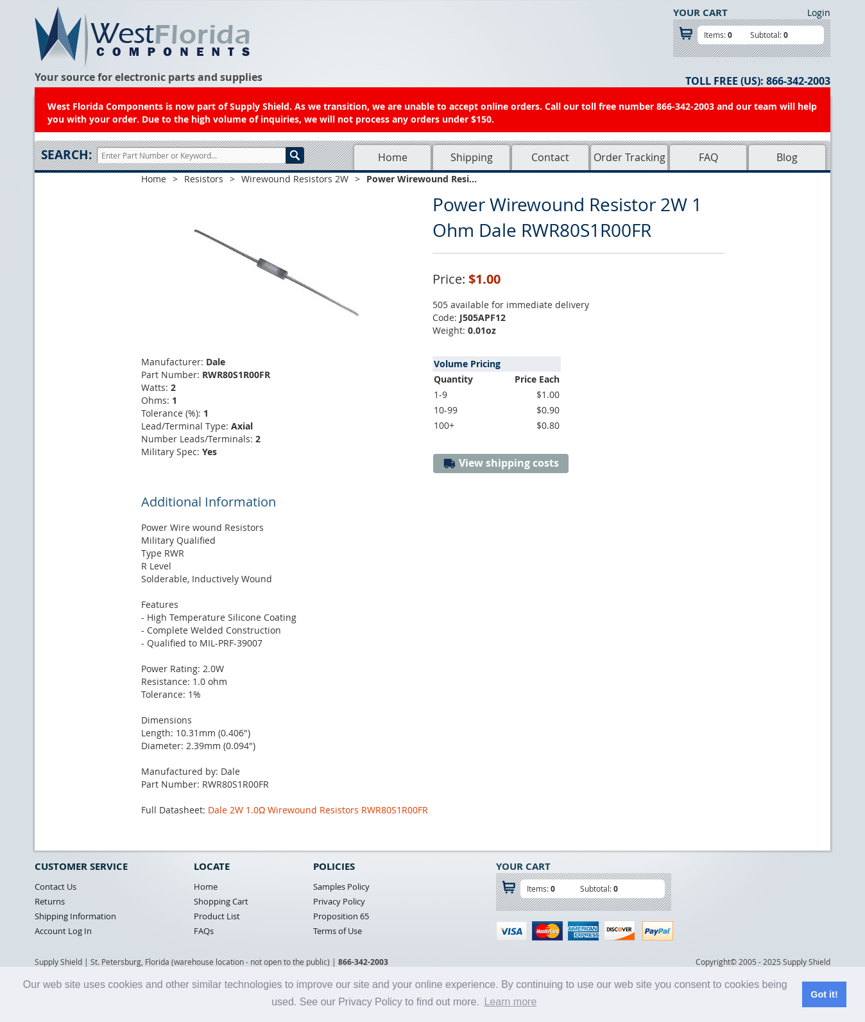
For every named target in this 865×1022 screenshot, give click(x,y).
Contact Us (55, 886)
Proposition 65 (341, 916)
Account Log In (63, 931)
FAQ (708, 157)
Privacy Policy (339, 901)
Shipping (471, 157)
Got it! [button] (823, 994)
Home (392, 157)
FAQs (204, 931)
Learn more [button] (510, 1001)
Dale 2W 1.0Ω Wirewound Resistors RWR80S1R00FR (318, 810)
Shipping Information (75, 916)
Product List (217, 916)
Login (818, 12)
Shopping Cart (221, 901)
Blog (787, 157)
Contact (550, 157)
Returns (50, 901)
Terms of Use (337, 931)
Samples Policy (341, 886)
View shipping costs (501, 463)
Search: (66, 154)
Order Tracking (629, 157)
